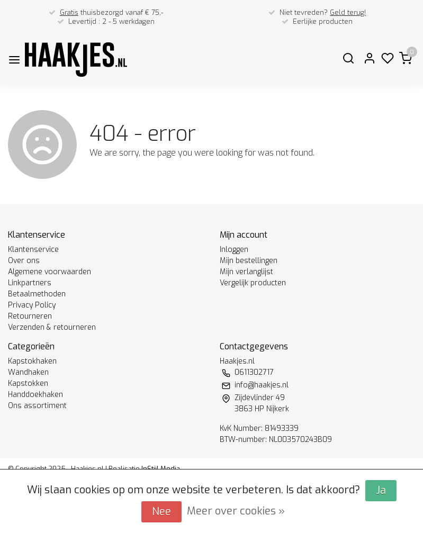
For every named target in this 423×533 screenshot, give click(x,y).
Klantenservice (33, 250)
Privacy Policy (32, 305)
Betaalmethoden (37, 294)
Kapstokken (28, 383)
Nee (161, 511)
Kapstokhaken (32, 361)
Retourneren (30, 316)
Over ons (24, 261)
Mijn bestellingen (248, 261)
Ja (381, 490)
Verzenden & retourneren (52, 327)
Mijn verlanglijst (246, 272)
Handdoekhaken (35, 395)
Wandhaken (28, 372)
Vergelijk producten (253, 283)
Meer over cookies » (236, 511)
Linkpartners (29, 283)
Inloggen (234, 250)
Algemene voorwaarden (49, 272)
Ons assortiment (37, 406)
